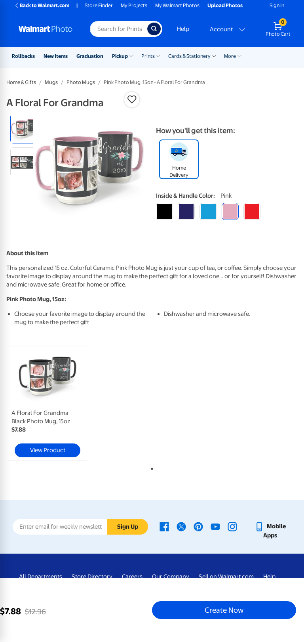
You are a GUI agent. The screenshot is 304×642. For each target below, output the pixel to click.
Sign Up (127, 526)
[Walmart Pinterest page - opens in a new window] (198, 526)
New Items (56, 56)
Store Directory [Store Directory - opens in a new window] (92, 576)
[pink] (230, 211)
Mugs (51, 82)
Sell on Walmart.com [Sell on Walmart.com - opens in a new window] (226, 576)
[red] (251, 211)
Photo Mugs (80, 82)
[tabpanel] (55, 403)
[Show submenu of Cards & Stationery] (214, 55)
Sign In (277, 5)
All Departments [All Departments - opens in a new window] (40, 576)
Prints (148, 56)
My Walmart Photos (177, 5)
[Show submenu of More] (239, 55)
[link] (47, 403)
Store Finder (99, 5)
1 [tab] (150, 467)
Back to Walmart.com (41, 5)
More (230, 56)
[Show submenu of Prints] (158, 55)
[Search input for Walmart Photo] (118, 29)
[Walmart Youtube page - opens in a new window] (215, 526)
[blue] (186, 211)
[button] (131, 99)
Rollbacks (23, 56)
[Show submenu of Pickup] (131, 55)
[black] (164, 211)
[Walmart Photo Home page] (46, 29)
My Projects (134, 5)
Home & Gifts (21, 82)
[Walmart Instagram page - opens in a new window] (232, 526)
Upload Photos (225, 5)
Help (183, 28)
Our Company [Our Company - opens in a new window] (170, 576)
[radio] (25, 128)
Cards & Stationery (189, 56)
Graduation (89, 56)
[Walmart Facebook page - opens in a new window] (164, 526)
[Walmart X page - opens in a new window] (181, 526)
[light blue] (208, 211)
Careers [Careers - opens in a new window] (132, 576)
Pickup (120, 56)
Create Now (224, 610)
